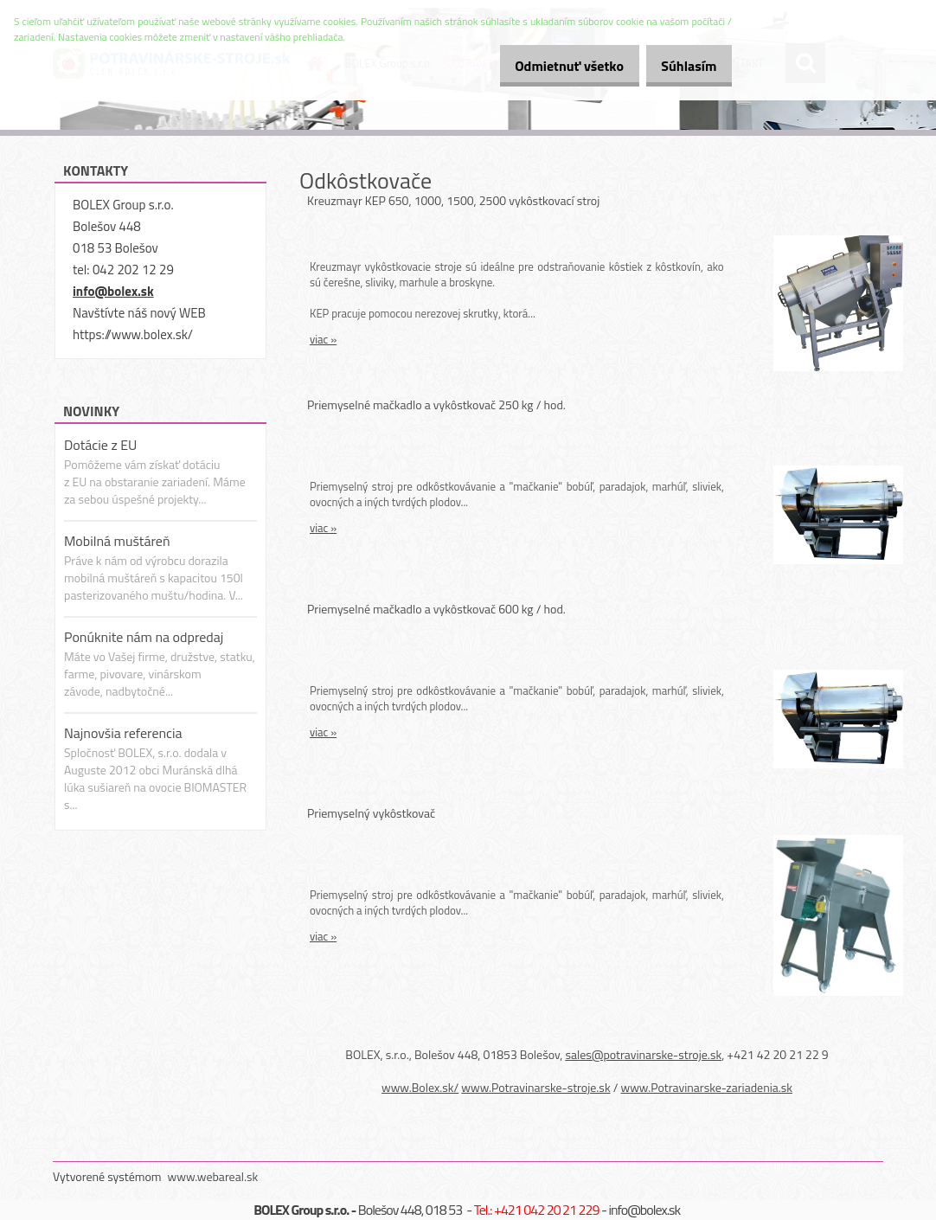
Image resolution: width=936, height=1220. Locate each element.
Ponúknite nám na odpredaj (143, 636)
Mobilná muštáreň (117, 540)
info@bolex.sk (113, 291)
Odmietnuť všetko (550, 65)
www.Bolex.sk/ (419, 1087)
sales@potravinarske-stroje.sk (643, 1054)
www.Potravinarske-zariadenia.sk (706, 1087)
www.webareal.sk (213, 1176)
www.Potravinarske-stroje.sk (535, 1087)
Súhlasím (682, 65)
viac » (323, 339)
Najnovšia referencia (123, 732)
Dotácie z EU (100, 444)
